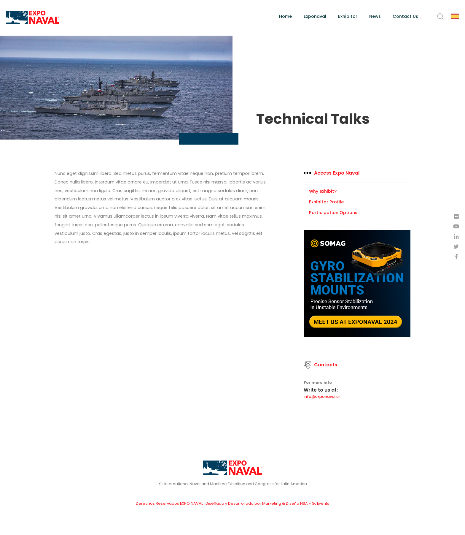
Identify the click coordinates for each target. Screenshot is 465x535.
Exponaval (315, 16)
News (375, 16)
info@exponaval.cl (322, 397)
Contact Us (405, 16)
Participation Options (333, 213)
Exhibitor (347, 16)
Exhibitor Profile (326, 202)
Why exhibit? (323, 191)
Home (285, 16)
